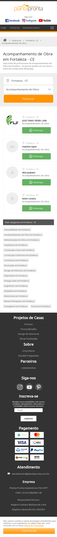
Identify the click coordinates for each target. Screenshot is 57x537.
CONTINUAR (29, 531)
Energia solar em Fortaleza (16, 280)
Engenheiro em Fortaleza (15, 286)
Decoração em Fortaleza (15, 265)
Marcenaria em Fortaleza (15, 296)
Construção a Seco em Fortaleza (19, 250)
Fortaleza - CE (32, 117)
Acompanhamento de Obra (35, 123)
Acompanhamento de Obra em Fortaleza (23, 234)
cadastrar (28, 418)
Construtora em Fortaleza (16, 260)
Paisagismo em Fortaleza (15, 306)
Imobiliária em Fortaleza (15, 291)
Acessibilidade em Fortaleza (17, 229)
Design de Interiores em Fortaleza (19, 270)
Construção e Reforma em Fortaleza (21, 255)
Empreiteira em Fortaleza (15, 275)
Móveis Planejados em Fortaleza (19, 301)
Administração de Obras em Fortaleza (21, 240)
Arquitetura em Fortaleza (15, 245)
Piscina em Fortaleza (40, 306)
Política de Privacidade (34, 525)
